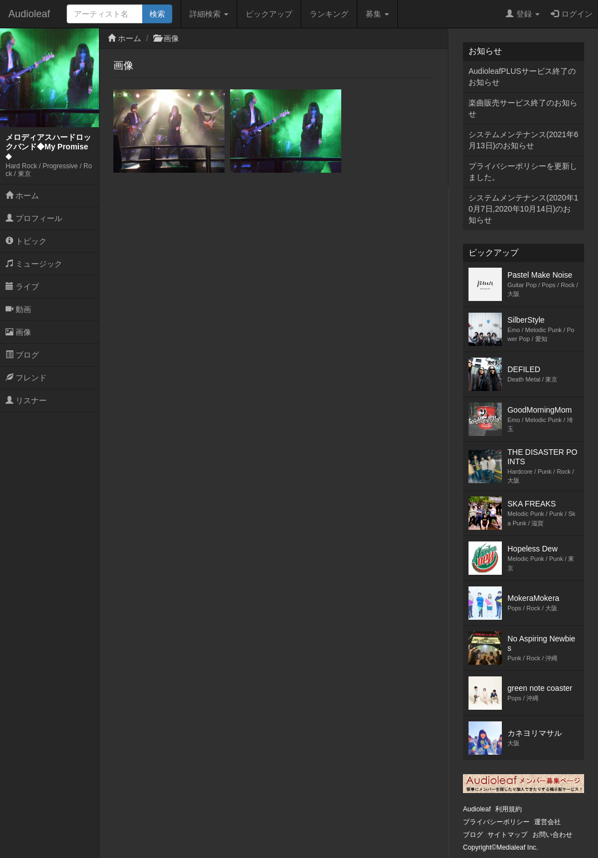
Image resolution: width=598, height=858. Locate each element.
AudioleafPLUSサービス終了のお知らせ (522, 77)
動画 (18, 309)
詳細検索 (209, 13)
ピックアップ (269, 13)
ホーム (22, 195)
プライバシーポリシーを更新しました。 (523, 172)
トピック (26, 241)
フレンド (26, 377)
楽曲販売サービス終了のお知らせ (523, 108)
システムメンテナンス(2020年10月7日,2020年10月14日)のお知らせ (524, 208)
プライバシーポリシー (496, 822)
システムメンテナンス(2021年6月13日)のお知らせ (524, 140)
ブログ (22, 354)
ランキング (329, 13)
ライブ (22, 286)
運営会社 (547, 822)
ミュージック (34, 263)
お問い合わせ (552, 835)
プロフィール (34, 218)
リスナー (26, 400)
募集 (377, 13)
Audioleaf (29, 13)
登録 (523, 13)
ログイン (571, 13)
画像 (18, 332)
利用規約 (508, 809)
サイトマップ (507, 835)
